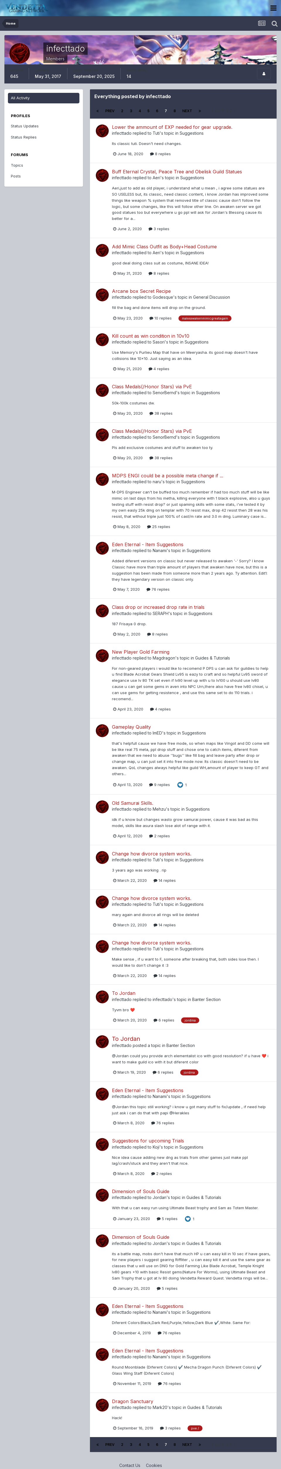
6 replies (164, 1020)
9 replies (159, 784)
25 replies (158, 526)
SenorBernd (164, 392)
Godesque (163, 297)
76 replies (158, 589)
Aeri (156, 177)
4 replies (159, 368)
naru (157, 481)
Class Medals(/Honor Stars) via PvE (152, 387)
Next (187, 111)
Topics (17, 165)
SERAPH (160, 613)
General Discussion (211, 297)
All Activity (20, 97)
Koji (156, 1147)
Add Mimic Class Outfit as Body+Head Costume (164, 247)
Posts (16, 176)
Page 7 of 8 (224, 111)
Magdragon (164, 657)
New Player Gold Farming (140, 652)
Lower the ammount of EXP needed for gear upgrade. (172, 127)
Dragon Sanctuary (132, 1401)
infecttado (122, 133)
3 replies (159, 228)
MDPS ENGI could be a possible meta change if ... (167, 476)
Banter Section (206, 999)
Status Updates (25, 126)
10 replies (160, 318)
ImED (157, 732)
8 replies (160, 153)
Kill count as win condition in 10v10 (150, 336)
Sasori (159, 341)
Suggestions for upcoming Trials (148, 1141)
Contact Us (129, 1465)
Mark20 (160, 1407)
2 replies (159, 835)
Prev (110, 111)
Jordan (159, 1197)
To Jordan (123, 993)
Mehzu (159, 809)
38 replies (161, 413)
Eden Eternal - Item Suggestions (147, 544)
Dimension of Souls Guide (140, 1191)
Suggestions (192, 133)
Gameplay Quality (131, 727)
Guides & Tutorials (212, 657)
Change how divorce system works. (151, 854)
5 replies (167, 1218)
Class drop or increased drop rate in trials (158, 607)
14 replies (165, 880)
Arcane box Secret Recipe (141, 291)
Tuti (156, 133)
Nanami (160, 550)
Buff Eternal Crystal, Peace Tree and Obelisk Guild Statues (177, 172)
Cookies (154, 1465)
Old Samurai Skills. (132, 803)
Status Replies (24, 137)
